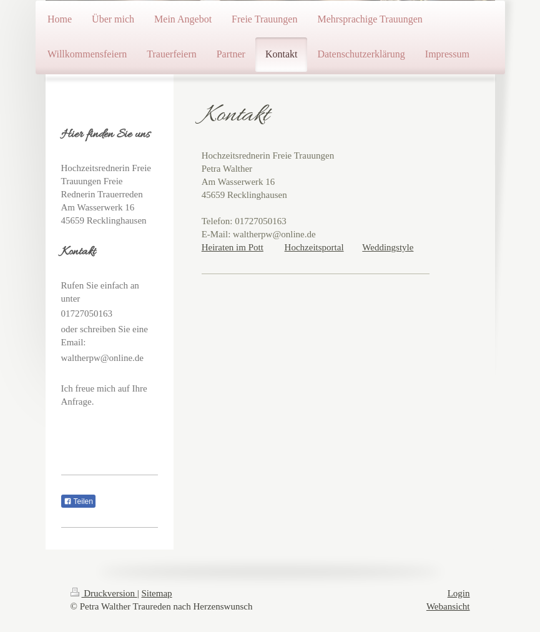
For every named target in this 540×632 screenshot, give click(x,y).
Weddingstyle (387, 247)
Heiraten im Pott (232, 247)
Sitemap (156, 593)
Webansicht (448, 606)
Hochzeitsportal (314, 247)
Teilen (78, 501)
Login (459, 593)
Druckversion (104, 593)
